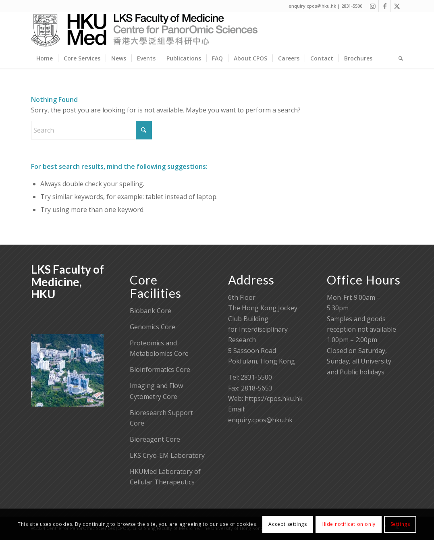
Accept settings (287, 524)
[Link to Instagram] (372, 6)
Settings (400, 524)
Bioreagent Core (155, 439)
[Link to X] (397, 6)
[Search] (398, 58)
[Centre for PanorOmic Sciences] (144, 30)
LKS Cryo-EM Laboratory (167, 455)
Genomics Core (152, 326)
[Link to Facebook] (384, 6)
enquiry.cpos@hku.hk (260, 419)
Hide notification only (349, 524)
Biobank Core (150, 310)
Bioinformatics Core (160, 369)
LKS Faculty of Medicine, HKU (67, 281)
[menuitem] (44, 58)
